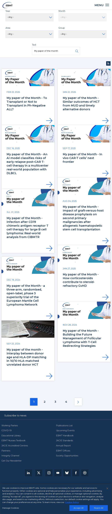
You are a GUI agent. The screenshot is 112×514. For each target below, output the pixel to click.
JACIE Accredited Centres (14, 446)
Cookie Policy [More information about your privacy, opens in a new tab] (72, 502)
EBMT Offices (63, 451)
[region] (56, 499)
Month (61, 11)
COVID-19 (6, 430)
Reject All (98, 508)
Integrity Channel (10, 456)
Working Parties (9, 426)
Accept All (78, 508)
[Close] (107, 488)
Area (8, 28)
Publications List (64, 426)
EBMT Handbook (65, 436)
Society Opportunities (67, 456)
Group (61, 28)
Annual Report (63, 446)
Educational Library (11, 436)
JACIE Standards (64, 441)
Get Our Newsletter (11, 461)
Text (34, 45)
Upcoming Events (65, 430)
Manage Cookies (10, 508)
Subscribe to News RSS (108, 63)
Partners (5, 451)
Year (8, 11)
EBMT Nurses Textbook (13, 441)
